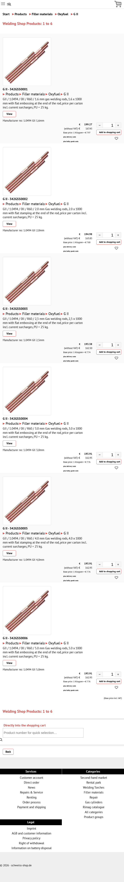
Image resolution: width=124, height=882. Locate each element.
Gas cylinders (93, 802)
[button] (118, 125)
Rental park (93, 782)
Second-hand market (93, 777)
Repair (94, 797)
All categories (94, 812)
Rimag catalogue (93, 807)
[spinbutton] (105, 126)
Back (8, 751)
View (9, 114)
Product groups (93, 817)
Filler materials (93, 792)
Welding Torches (93, 787)
